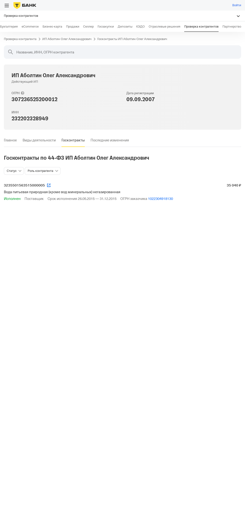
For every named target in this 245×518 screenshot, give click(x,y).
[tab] (10, 140)
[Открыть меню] (7, 5)
